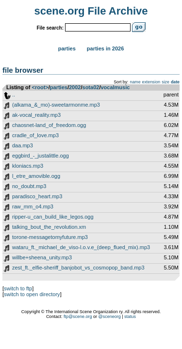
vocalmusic (115, 87)
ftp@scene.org (78, 316)
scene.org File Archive (91, 11)
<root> (40, 87)
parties (58, 87)
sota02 (91, 87)
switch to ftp (18, 288)
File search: (50, 28)
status (130, 316)
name (135, 81)
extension (151, 81)
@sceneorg (110, 316)
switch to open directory (32, 294)
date (175, 81)
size (165, 81)
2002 (75, 87)
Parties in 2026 (105, 48)
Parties (67, 48)
